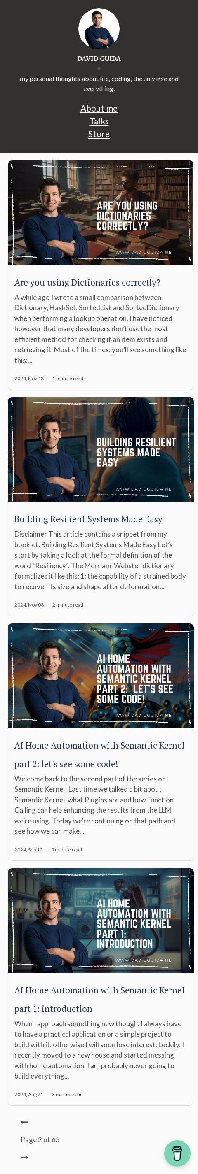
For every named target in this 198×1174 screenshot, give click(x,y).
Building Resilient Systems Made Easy (88, 519)
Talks (99, 121)
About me (99, 108)
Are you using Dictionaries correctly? (87, 282)
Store (99, 133)
